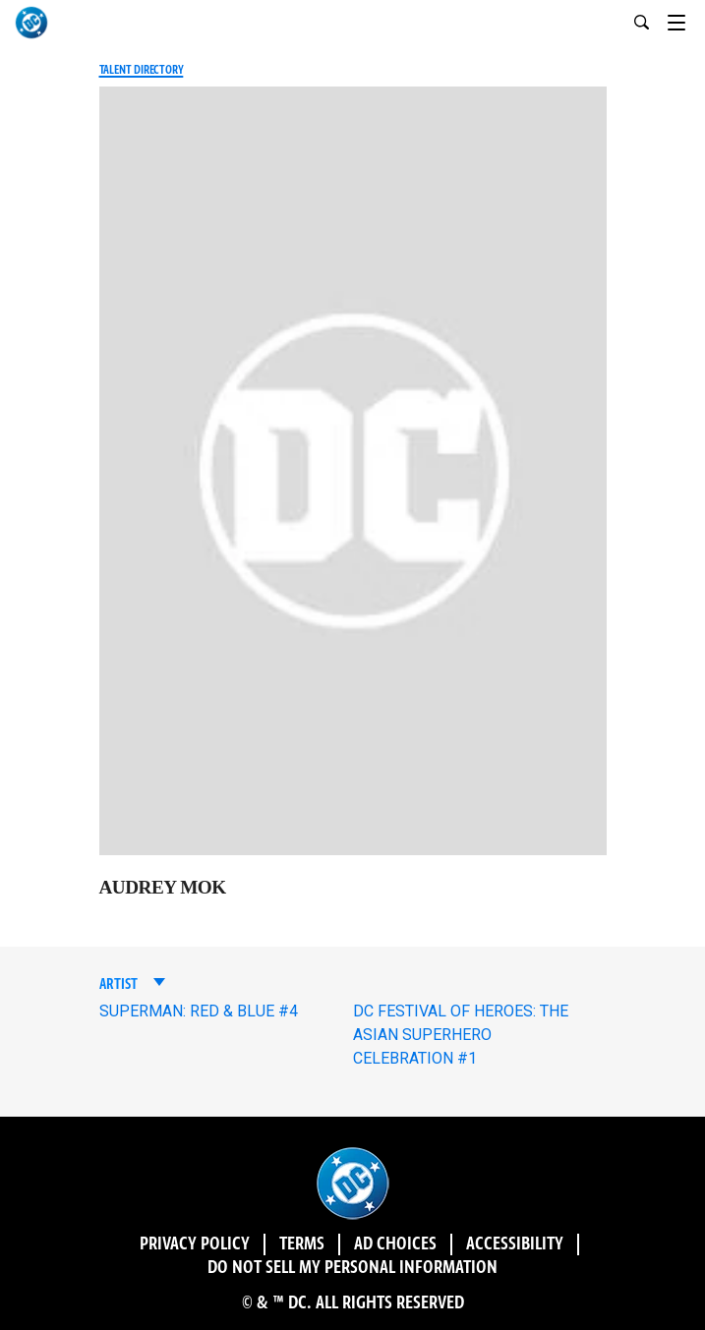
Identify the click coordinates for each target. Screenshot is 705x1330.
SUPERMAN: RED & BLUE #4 (198, 1011)
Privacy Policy (195, 1244)
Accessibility (514, 1244)
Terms (301, 1244)
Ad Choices (395, 1244)
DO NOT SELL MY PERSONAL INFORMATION (352, 1268)
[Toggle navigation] (686, 19)
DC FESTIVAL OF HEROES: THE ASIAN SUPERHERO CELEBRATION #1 (460, 1035)
